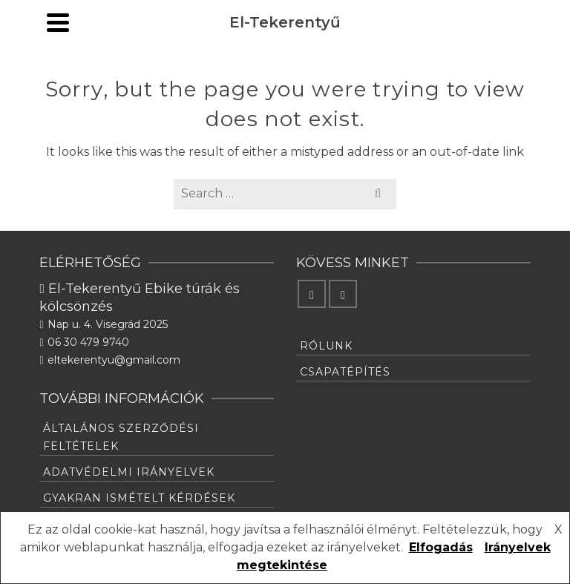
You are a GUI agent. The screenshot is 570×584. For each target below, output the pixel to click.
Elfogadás (441, 547)
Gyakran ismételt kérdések (139, 498)
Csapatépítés (345, 371)
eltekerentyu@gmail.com (109, 360)
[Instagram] (343, 294)
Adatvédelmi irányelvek (128, 472)
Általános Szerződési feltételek (121, 437)
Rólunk (326, 345)
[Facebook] (312, 294)
